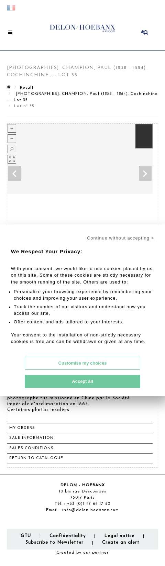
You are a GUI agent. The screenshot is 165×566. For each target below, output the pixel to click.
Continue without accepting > (120, 238)
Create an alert (121, 542)
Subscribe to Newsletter (54, 542)
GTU (26, 536)
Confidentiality (68, 536)
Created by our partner (82, 553)
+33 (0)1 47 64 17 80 (88, 504)
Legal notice (119, 536)
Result (27, 88)
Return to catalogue (36, 458)
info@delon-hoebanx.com (90, 510)
